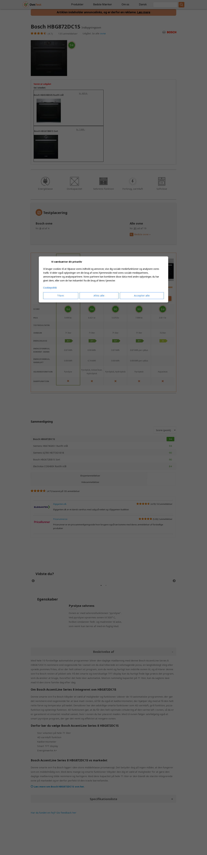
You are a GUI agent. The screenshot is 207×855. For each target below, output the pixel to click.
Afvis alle (99, 295)
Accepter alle (142, 295)
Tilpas (60, 295)
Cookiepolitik (50, 287)
